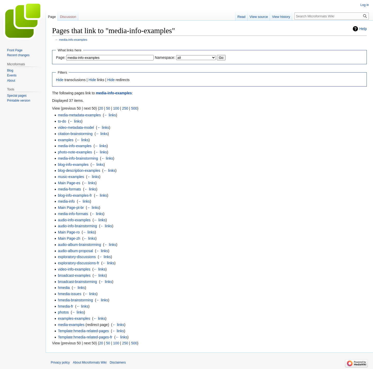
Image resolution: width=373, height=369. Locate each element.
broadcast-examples (74, 275)
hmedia (64, 288)
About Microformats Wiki (89, 362)
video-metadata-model (76, 127)
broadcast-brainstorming (77, 282)
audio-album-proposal (75, 251)
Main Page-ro (69, 232)
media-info (66, 201)
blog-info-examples (73, 164)
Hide (59, 80)
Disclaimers (118, 362)
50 (108, 108)
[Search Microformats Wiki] (331, 16)
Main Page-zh (69, 238)
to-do (62, 121)
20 (101, 108)
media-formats (69, 189)
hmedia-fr (65, 306)
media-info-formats (73, 214)
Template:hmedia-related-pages (83, 331)
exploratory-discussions (77, 257)
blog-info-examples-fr (75, 195)
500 (134, 108)
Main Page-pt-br (71, 207)
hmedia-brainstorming (75, 300)
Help (363, 29)
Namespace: (165, 57)
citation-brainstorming (75, 134)
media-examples (71, 325)
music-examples (71, 177)
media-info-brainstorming (78, 158)
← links (110, 115)
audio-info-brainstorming (77, 226)
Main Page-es (69, 183)
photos (63, 312)
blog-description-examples (79, 170)
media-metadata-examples (79, 115)
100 (116, 108)
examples (65, 140)
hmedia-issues (69, 294)
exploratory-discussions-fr (78, 263)
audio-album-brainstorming (79, 245)
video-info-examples (74, 269)
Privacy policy (60, 362)
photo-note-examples (75, 152)
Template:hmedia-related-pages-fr (85, 337)
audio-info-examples (74, 220)
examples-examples (74, 318)
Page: (61, 57)
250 (125, 108)
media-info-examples (73, 39)
